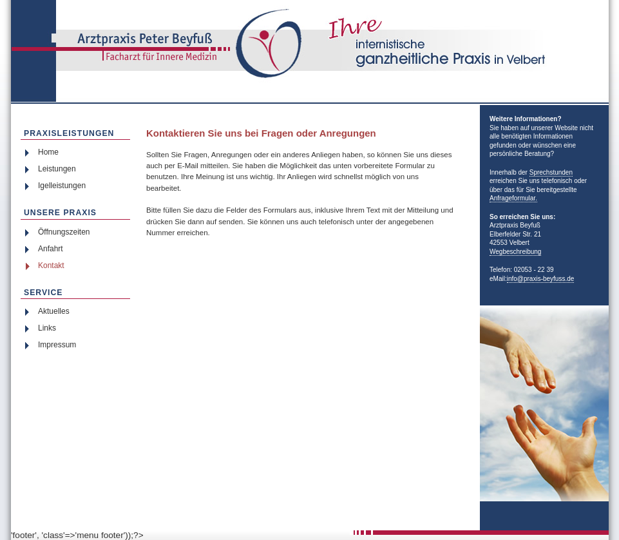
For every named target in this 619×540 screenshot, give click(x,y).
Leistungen (57, 168)
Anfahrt (50, 248)
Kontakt (51, 265)
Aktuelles (54, 311)
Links (47, 328)
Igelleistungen (62, 185)
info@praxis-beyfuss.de (541, 278)
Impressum (57, 344)
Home (48, 152)
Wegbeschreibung (515, 251)
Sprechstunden (551, 172)
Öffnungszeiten (64, 231)
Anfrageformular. (513, 198)
